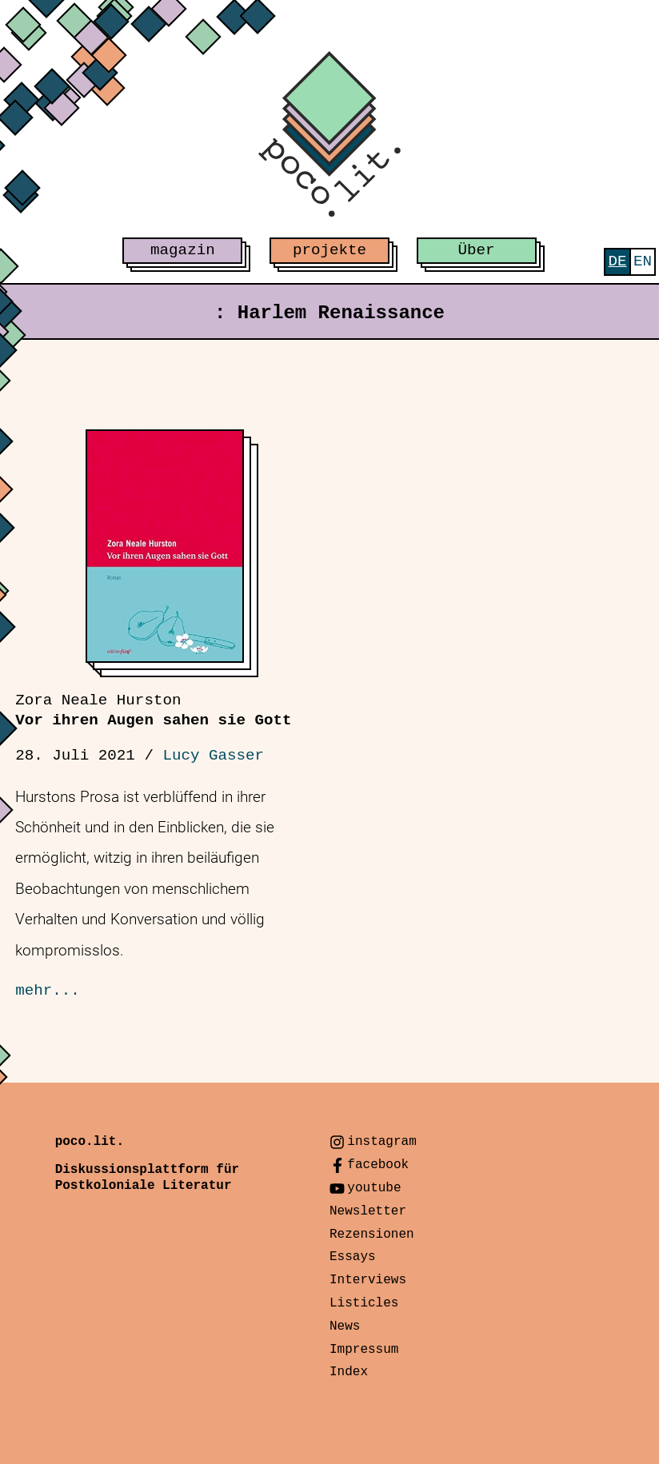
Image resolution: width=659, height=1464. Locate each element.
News (345, 1326)
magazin (182, 250)
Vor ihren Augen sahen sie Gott (153, 710)
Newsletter (368, 1211)
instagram (381, 1142)
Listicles (364, 1303)
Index (349, 1372)
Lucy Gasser (213, 755)
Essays (353, 1257)
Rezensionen (372, 1234)
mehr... (47, 990)
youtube (374, 1188)
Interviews (368, 1280)
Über (476, 250)
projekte (329, 250)
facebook (378, 1165)
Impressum (364, 1349)
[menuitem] (617, 261)
